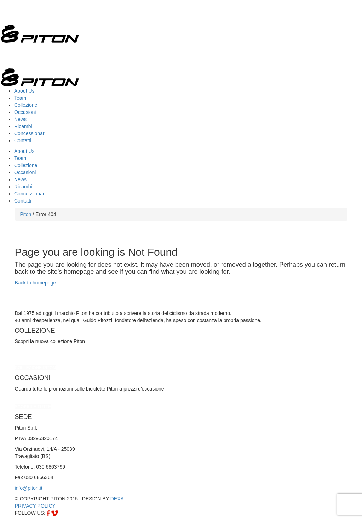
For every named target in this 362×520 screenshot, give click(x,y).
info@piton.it (28, 488)
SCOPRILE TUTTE (33, 406)
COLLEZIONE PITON (35, 367)
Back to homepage (35, 283)
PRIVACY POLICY (35, 506)
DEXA (117, 499)
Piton (25, 214)
